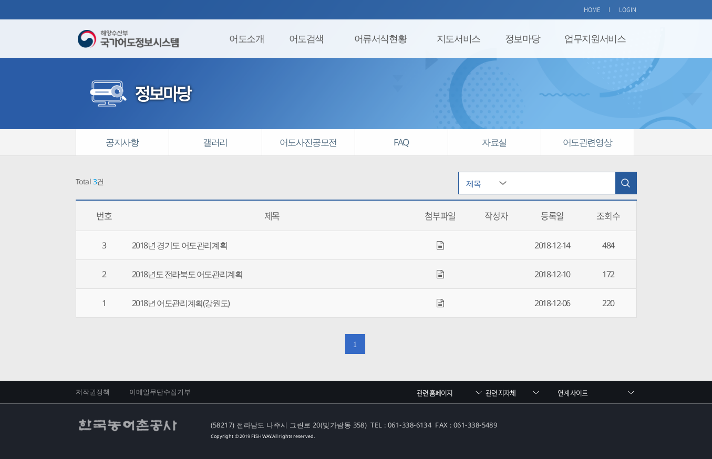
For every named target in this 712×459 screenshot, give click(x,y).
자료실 (494, 142)
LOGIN (628, 9)
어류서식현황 (380, 38)
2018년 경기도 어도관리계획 (180, 245)
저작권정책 (93, 392)
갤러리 (215, 142)
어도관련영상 (587, 142)
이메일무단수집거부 (160, 392)
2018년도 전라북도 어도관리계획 (187, 274)
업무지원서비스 (594, 38)
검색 (625, 183)
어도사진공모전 (308, 142)
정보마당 (522, 38)
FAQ (401, 142)
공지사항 (122, 142)
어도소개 (246, 38)
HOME (592, 9)
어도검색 (306, 38)
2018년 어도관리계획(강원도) (181, 303)
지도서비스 (458, 38)
